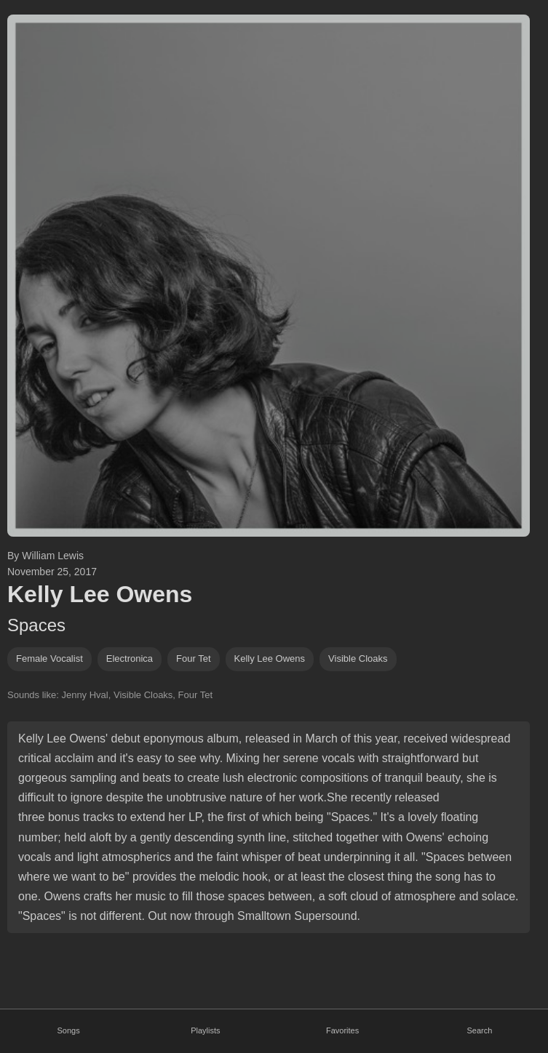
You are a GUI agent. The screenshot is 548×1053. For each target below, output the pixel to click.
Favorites (342, 1030)
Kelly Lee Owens (270, 658)
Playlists (205, 1030)
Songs (68, 1030)
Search (479, 1030)
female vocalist (49, 658)
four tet (193, 658)
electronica (129, 658)
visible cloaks (357, 658)
